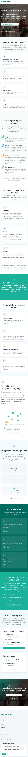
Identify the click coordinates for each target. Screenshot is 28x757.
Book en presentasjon (14, 695)
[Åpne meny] (26, 2)
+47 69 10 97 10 (5, 730)
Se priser (14, 698)
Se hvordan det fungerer (9, 24)
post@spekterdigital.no (6, 732)
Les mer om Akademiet (14, 604)
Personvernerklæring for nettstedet (8, 739)
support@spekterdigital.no (7, 734)
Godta (4, 753)
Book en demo (6, 27)
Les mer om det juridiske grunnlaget (14, 498)
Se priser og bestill (14, 647)
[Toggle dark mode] (23, 2)
